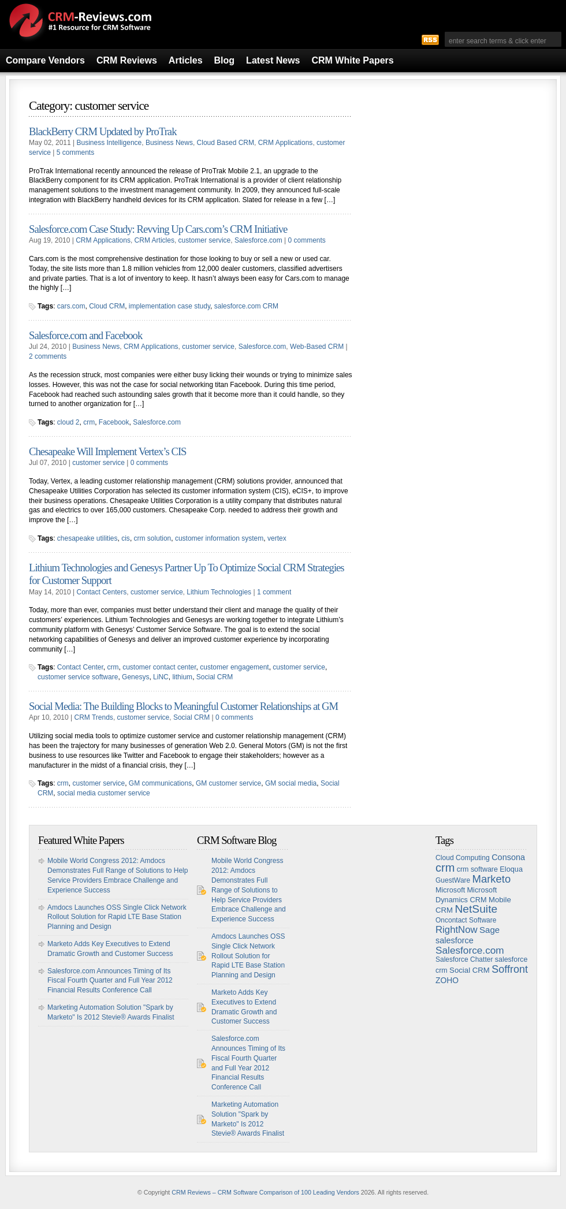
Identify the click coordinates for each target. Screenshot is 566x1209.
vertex (276, 538)
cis (125, 538)
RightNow (456, 929)
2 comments (47, 356)
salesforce (454, 940)
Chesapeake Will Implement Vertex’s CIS (107, 451)
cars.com (71, 306)
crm (89, 422)
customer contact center (159, 667)
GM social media (290, 783)
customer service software (78, 677)
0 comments (306, 240)
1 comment (274, 592)
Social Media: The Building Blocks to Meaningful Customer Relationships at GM (183, 706)
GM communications (160, 783)
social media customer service (103, 793)
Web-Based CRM (317, 347)
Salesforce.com (258, 240)
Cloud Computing (462, 858)
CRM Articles (154, 240)
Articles (186, 60)
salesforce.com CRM (246, 306)
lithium (182, 677)
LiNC (161, 677)
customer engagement (234, 667)
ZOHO (447, 980)
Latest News (273, 60)
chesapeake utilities (87, 538)
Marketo (491, 879)
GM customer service (228, 783)
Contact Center (80, 667)
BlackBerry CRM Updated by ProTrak (102, 131)
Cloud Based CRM (225, 143)
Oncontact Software (465, 920)
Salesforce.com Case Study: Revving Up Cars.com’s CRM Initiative (158, 229)
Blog (224, 60)
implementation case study (169, 306)
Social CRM (214, 677)
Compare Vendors (45, 60)
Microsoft (450, 890)
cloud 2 (68, 422)
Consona (508, 857)
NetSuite (476, 909)
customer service (204, 240)
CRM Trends (94, 717)
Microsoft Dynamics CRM (466, 895)
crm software (477, 869)
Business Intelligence (109, 143)
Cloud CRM (107, 306)
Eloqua (511, 869)
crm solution (153, 538)
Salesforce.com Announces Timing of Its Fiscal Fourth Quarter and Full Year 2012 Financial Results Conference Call (110, 981)
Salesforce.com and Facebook (85, 335)
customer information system (219, 538)
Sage (489, 930)
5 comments (75, 152)
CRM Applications (285, 143)
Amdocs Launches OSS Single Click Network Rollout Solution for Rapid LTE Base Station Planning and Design (117, 917)
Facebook (114, 422)
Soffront (509, 969)
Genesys (135, 677)
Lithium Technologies (219, 592)
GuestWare (452, 880)
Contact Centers (102, 592)
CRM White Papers (352, 60)
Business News (169, 143)
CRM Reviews (126, 60)
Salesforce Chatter (464, 959)
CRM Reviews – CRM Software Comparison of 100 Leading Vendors (265, 1192)
